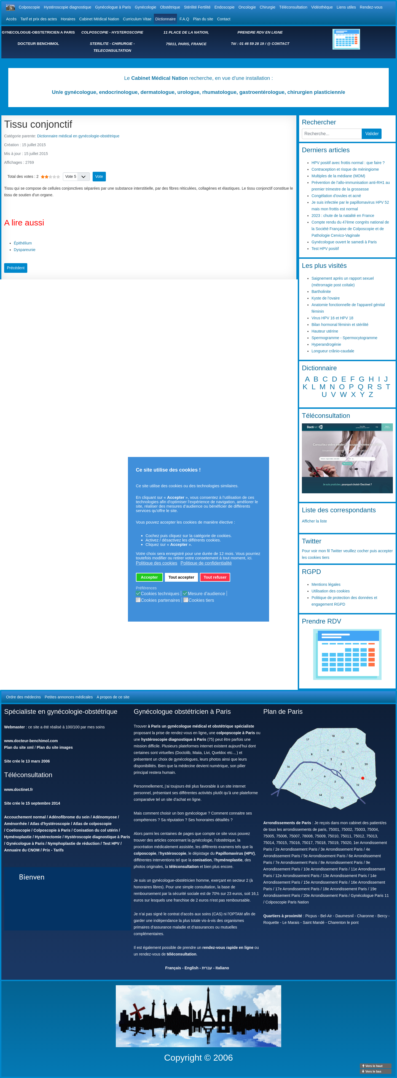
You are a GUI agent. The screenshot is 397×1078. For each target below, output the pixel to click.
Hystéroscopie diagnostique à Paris (97, 837)
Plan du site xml (19, 747)
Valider (372, 133)
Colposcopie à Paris (52, 830)
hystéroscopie (173, 853)
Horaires (68, 19)
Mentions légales (326, 584)
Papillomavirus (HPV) (235, 853)
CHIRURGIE (122, 44)
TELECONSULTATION (112, 50)
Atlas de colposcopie (92, 823)
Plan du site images (55, 747)
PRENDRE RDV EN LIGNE (260, 32)
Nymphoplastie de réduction (74, 843)
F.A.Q (184, 19)
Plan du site (203, 19)
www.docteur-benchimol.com (31, 741)
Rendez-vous (371, 7)
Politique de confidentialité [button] (206, 563)
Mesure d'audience (206, 594)
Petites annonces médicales (69, 697)
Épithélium (23, 243)
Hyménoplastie (18, 837)
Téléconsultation (293, 7)
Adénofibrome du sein (69, 817)
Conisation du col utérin (96, 830)
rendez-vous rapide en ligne (227, 947)
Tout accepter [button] (181, 577)
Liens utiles (346, 7)
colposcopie (145, 853)
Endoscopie (224, 7)
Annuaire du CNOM (21, 850)
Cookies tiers (201, 600)
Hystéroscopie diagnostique (67, 7)
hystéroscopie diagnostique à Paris (173, 739)
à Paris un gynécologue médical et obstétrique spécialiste (201, 726)
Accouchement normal (25, 817)
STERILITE (99, 44)
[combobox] (332, 134)
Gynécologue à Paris (113, 7)
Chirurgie (267, 7)
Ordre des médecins (23, 697)
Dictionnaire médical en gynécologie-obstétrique (78, 136)
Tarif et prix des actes (38, 19)
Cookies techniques (160, 594)
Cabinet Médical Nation (99, 19)
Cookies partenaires (160, 600)
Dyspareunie (25, 249)
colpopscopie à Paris (235, 733)
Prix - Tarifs (53, 850)
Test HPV (111, 843)
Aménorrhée (15, 823)
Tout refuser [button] (215, 577)
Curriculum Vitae (137, 19)
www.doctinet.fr (18, 789)
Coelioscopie (18, 830)
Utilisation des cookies (331, 591)
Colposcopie (29, 7)
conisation (202, 860)
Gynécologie (145, 7)
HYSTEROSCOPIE (127, 32)
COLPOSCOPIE (94, 32)
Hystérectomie (48, 837)
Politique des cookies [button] (156, 563)
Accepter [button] (149, 577)
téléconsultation (183, 866)
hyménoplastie (229, 860)
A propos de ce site (112, 697)
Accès (11, 19)
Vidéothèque (322, 7)
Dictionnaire (165, 19)
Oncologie (247, 7)
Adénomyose (105, 817)
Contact (223, 19)
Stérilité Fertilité (197, 7)
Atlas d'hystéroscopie (50, 823)
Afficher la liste (314, 521)
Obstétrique (170, 7)
